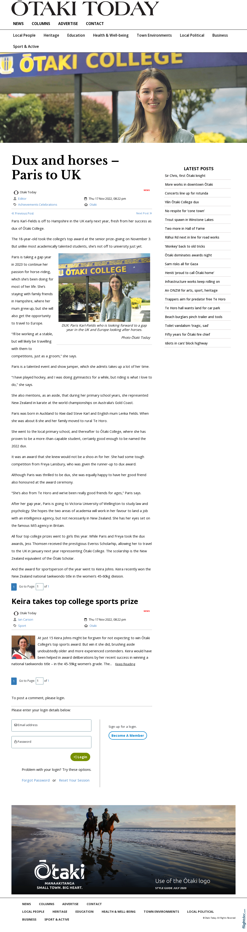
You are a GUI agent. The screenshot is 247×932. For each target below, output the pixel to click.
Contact (95, 23)
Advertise (68, 23)
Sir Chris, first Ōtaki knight (185, 176)
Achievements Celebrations (37, 205)
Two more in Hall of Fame (185, 228)
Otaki (93, 205)
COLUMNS (41, 23)
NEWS (18, 23)
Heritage (51, 35)
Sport (22, 626)
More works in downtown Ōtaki (189, 184)
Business (220, 35)
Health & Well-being (111, 35)
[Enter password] (51, 742)
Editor (22, 199)
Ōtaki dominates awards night (188, 255)
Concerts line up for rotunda (186, 193)
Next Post (144, 213)
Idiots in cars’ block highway (186, 343)
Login (80, 757)
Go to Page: (27, 586)
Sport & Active (26, 46)
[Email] (51, 725)
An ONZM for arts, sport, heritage (191, 290)
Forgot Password (36, 780)
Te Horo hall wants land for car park (192, 308)
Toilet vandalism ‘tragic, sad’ (187, 326)
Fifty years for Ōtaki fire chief (187, 334)
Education (76, 35)
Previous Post (22, 213)
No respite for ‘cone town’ (185, 211)
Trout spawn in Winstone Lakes (189, 220)
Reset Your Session (74, 780)
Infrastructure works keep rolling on (192, 281)
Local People (24, 35)
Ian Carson (25, 620)
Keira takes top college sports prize (74, 601)
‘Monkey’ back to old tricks (185, 246)
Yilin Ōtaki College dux (182, 202)
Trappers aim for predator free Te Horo (195, 299)
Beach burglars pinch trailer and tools (193, 317)
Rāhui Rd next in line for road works (192, 237)
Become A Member (127, 735)
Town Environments (154, 35)
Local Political (192, 35)
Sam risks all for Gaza (181, 264)
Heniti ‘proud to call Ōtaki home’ (189, 273)
